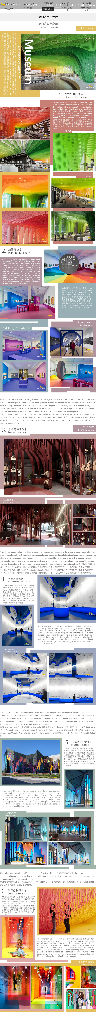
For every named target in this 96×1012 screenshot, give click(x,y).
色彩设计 (58, 5)
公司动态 (89, 5)
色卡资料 (73, 5)
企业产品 (65, 5)
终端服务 (81, 5)
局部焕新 (50, 5)
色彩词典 (34, 5)
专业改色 (42, 5)
